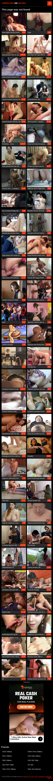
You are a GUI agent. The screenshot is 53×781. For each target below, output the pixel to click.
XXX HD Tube (33, 760)
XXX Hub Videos (34, 756)
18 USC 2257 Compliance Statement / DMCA (40, 777)
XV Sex (30, 765)
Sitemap (25, 776)
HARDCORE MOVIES (14, 3)
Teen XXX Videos (9, 769)
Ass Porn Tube (8, 765)
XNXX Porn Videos (35, 752)
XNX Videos (7, 760)
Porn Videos (7, 756)
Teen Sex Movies (34, 769)
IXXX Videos (7, 752)
